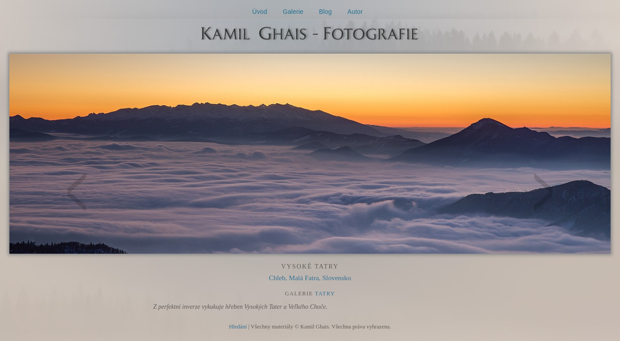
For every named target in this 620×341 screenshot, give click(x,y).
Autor (355, 11)
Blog (325, 11)
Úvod (259, 11)
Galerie (293, 11)
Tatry (325, 293)
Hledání (238, 327)
